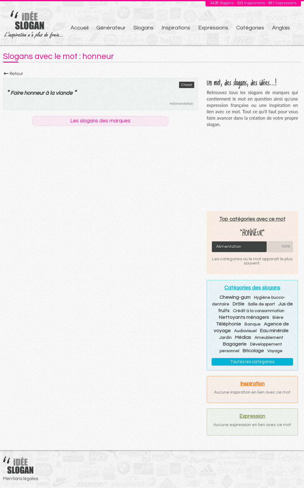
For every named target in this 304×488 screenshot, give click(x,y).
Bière (277, 318)
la (52, 93)
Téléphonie (228, 324)
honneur (34, 93)
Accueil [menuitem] (79, 28)
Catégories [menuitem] (250, 28)
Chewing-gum (234, 297)
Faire (16, 93)
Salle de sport (261, 304)
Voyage (274, 351)
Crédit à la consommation (258, 311)
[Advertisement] (252, 169)
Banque (252, 324)
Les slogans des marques (100, 121)
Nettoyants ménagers (244, 317)
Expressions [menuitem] (213, 28)
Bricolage (253, 350)
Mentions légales (20, 478)
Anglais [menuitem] (281, 28)
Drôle (238, 304)
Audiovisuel (245, 331)
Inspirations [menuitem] (175, 28)
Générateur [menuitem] (111, 28)
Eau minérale (274, 330)
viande (64, 93)
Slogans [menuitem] (143, 28)
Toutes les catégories (252, 362)
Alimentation (182, 104)
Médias (243, 337)
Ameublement (268, 338)
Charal (186, 85)
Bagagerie (235, 344)
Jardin (225, 338)
